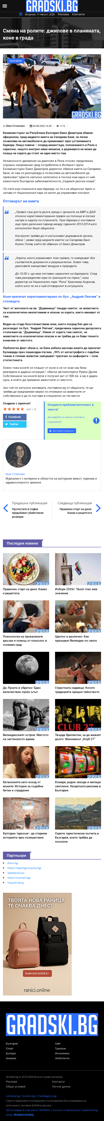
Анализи (11, 1058)
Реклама (63, 14)
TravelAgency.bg (46, 1096)
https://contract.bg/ (19, 877)
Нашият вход (15, 882)
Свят (58, 1043)
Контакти (78, 14)
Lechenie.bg (13, 1096)
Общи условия (16, 1086)
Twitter (11, 424)
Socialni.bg (28, 1096)
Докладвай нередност (61, 430)
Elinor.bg (12, 863)
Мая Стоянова (15, 125)
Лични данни (61, 1086)
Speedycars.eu (15, 873)
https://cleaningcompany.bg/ (24, 868)
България (12, 1043)
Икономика (62, 1053)
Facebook (13, 416)
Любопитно (62, 1058)
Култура (11, 1053)
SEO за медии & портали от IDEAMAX (28, 1110)
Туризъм (60, 1048)
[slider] (14, 409)
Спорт (9, 1048)
